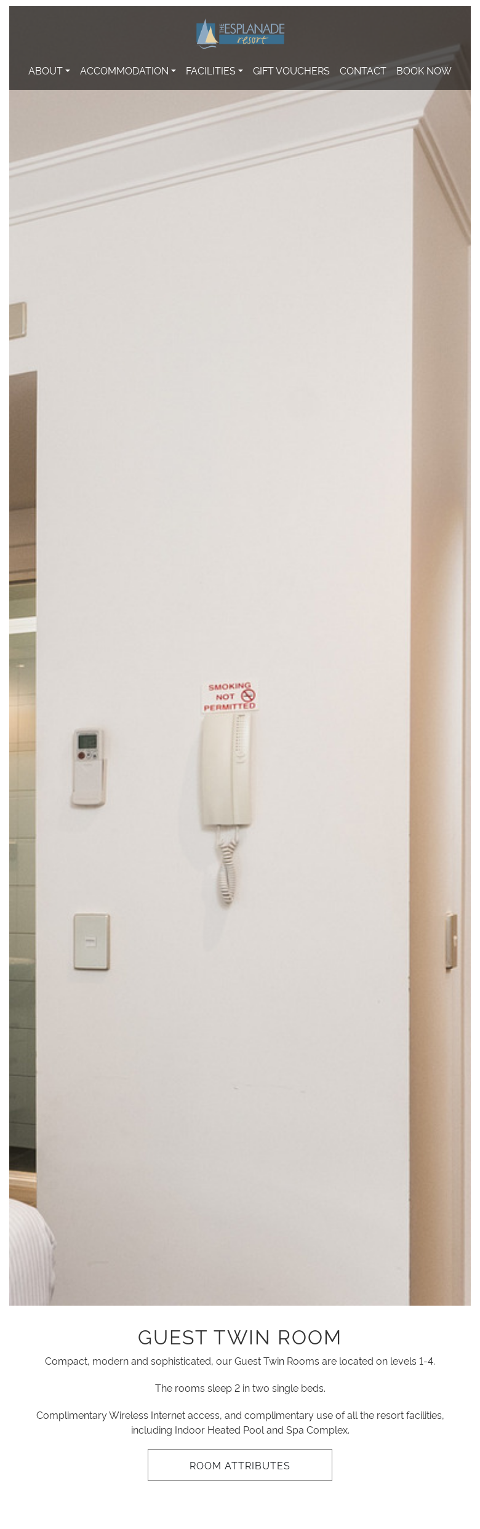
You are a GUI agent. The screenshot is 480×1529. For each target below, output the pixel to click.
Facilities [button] (211, 70)
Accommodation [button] (124, 70)
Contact (363, 70)
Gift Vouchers (291, 70)
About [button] (45, 70)
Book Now (424, 70)
